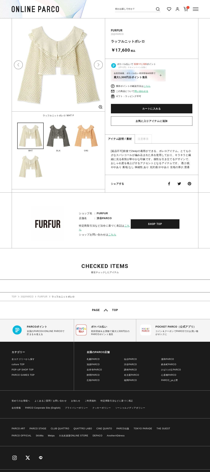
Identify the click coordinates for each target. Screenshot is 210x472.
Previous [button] (18, 64)
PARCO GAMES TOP (23, 375)
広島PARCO (93, 380)
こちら (147, 86)
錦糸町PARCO (168, 364)
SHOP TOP (155, 224)
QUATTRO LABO (83, 428)
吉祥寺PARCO (94, 369)
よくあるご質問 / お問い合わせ (51, 401)
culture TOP (18, 364)
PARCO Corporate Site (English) (43, 408)
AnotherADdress (116, 435)
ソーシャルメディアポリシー (130, 408)
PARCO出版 (122, 428)
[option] (58, 67)
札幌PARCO (93, 359)
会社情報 (16, 408)
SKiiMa (39, 435)
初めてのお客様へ (21, 401)
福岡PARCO (130, 380)
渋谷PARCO (117, 34)
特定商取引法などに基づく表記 (117, 401)
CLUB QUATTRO (60, 428)
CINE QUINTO (104, 428)
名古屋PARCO (131, 375)
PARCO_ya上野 (169, 380)
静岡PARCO (93, 375)
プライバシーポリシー (76, 408)
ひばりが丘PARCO (171, 369)
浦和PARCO (167, 359)
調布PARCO (130, 369)
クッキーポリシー (101, 408)
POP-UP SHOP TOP (23, 369)
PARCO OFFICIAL (21, 435)
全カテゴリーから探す (23, 359)
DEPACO (98, 435)
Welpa (51, 435)
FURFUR (117, 30)
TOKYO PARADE (143, 428)
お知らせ (75, 401)
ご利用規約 (90, 401)
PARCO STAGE (38, 428)
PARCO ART (18, 428)
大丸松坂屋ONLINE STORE (73, 435)
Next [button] (98, 64)
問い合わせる (141, 91)
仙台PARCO (130, 359)
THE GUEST (163, 428)
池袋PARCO (93, 364)
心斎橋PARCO (168, 375)
